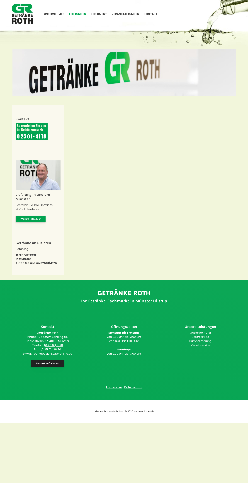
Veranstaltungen (125, 14)
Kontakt (150, 14)
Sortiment (99, 14)
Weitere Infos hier (30, 218)
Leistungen (77, 14)
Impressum (114, 387)
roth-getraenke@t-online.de (52, 354)
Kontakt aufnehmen (47, 363)
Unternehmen (54, 14)
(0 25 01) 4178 (53, 345)
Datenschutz (133, 387)
